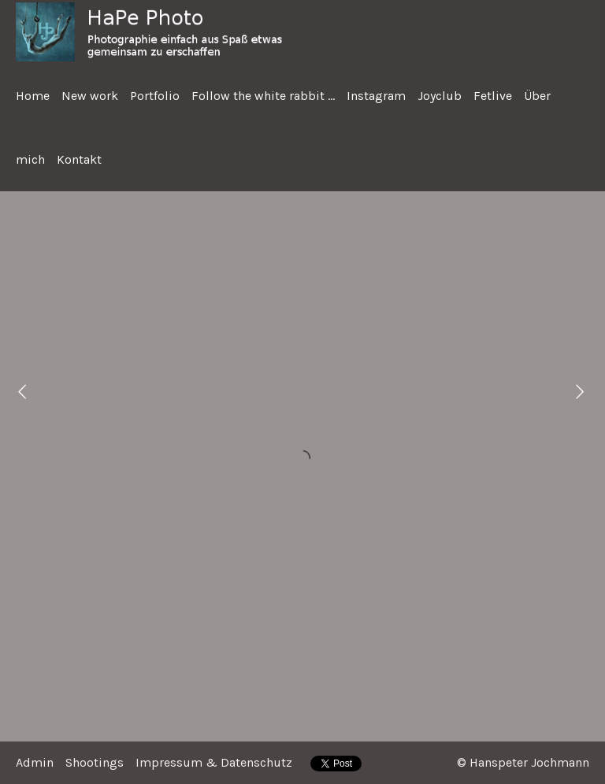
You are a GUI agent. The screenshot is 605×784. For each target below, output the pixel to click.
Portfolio (155, 95)
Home (33, 95)
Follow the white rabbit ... (263, 95)
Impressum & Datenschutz (213, 762)
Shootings (94, 762)
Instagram (376, 95)
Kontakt (79, 159)
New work (89, 95)
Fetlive (492, 95)
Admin (35, 762)
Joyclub (440, 95)
